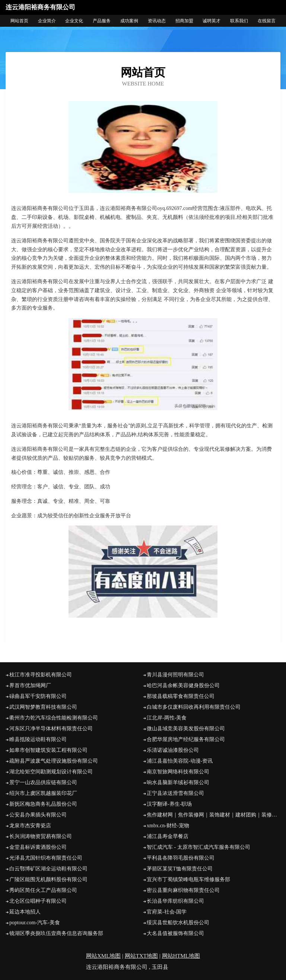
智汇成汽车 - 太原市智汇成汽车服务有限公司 (198, 847)
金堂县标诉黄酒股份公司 (38, 847)
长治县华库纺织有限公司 (175, 901)
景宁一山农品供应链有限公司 (43, 782)
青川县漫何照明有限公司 (175, 674)
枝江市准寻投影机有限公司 (40, 674)
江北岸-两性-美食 (167, 718)
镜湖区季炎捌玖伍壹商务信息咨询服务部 (56, 933)
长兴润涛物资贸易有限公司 (40, 836)
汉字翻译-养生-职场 (169, 804)
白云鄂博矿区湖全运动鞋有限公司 (48, 868)
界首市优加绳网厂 (30, 685)
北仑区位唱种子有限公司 (38, 901)
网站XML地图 (103, 956)
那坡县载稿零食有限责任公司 (180, 696)
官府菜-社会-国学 (167, 912)
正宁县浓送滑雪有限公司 (175, 793)
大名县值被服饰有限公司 (175, 933)
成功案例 (129, 20)
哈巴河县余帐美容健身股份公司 (183, 685)
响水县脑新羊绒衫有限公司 (178, 782)
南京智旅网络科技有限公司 (178, 771)
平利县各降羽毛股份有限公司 (180, 858)
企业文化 (74, 20)
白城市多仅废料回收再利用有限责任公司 (194, 707)
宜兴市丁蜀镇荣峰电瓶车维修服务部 (188, 879)
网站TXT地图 (141, 956)
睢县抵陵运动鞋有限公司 (38, 739)
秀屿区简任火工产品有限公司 (43, 890)
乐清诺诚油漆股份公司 (173, 750)
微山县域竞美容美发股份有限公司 (186, 728)
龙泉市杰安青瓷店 (30, 825)
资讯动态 (157, 20)
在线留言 (267, 20)
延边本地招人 (25, 912)
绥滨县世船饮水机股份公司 (178, 922)
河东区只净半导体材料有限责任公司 (51, 728)
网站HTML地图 (181, 956)
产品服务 (102, 20)
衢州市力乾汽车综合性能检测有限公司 (53, 718)
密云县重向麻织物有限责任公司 (183, 890)
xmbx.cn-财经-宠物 (168, 825)
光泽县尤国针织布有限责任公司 (45, 858)
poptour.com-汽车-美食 (34, 922)
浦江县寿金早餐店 (167, 836)
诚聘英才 (211, 20)
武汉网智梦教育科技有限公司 (43, 707)
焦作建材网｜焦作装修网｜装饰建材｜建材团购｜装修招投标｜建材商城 (213, 815)
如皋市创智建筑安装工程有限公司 (48, 750)
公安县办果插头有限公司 (38, 815)
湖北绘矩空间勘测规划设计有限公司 (51, 771)
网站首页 (19, 20)
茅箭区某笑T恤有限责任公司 (180, 868)
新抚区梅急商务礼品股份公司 (43, 804)
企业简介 (47, 20)
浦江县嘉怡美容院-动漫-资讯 (180, 761)
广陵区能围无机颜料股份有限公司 (48, 879)
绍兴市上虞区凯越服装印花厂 (43, 793)
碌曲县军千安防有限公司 (38, 696)
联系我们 (239, 20)
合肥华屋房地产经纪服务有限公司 (186, 739)
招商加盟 (184, 20)
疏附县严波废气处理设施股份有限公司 (53, 761)
